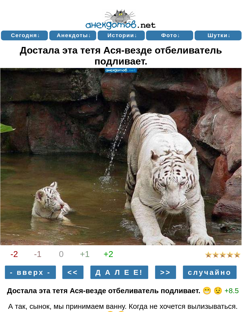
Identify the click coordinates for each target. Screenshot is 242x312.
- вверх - (30, 272)
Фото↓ (170, 35)
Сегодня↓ (26, 35)
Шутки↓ (219, 35)
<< (72, 272)
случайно (209, 272)
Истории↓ (122, 35)
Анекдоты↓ (74, 35)
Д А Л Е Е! (119, 272)
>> (165, 272)
